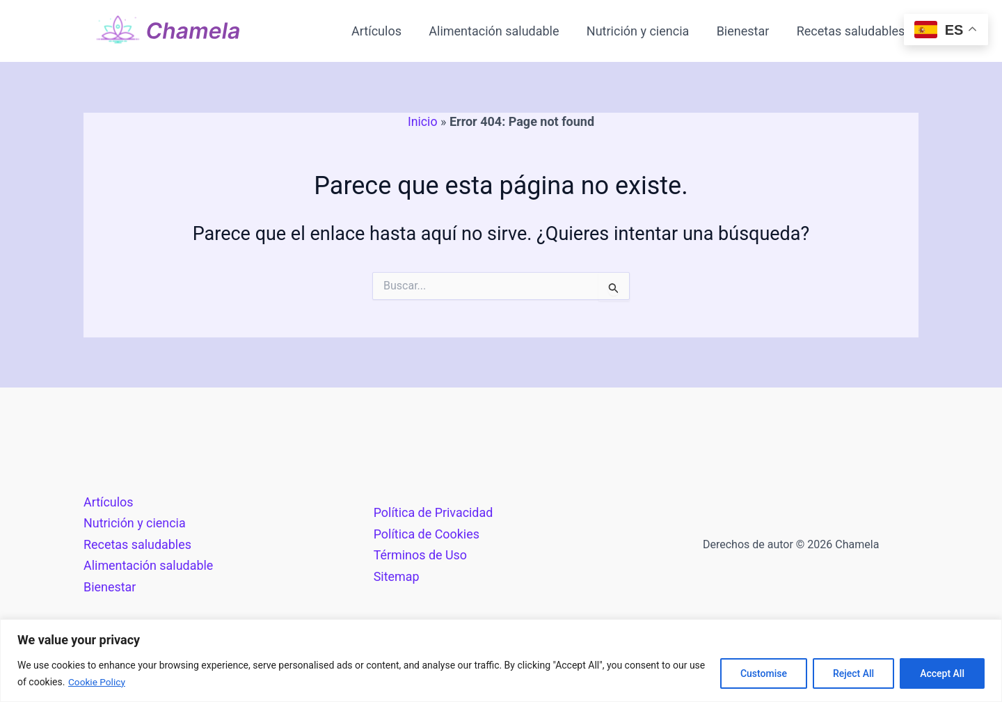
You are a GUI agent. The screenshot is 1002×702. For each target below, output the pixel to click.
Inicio (423, 121)
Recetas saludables (851, 31)
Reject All (853, 673)
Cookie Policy (97, 681)
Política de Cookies (427, 533)
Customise (763, 673)
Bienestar (746, 31)
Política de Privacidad (434, 511)
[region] (501, 660)
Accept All (942, 673)
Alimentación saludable (502, 31)
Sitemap (397, 575)
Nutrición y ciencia (643, 31)
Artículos (387, 31)
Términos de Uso (421, 555)
